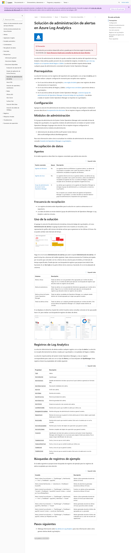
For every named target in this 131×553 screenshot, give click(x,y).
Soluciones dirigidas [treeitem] (10, 61)
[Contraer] (22, 15)
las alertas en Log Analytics (64, 529)
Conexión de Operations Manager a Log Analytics (55, 141)
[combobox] (12, 19)
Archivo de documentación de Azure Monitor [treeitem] (12, 30)
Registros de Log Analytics (116, 32)
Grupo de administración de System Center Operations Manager (42, 187)
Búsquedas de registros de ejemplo (116, 35)
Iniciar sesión (125, 2)
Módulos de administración (116, 25)
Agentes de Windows (41, 168)
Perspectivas (64, 17)
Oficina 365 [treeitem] (10, 94)
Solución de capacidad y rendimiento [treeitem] (13, 87)
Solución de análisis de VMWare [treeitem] (13, 109)
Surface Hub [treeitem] (10, 101)
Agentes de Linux (40, 176)
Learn (36, 17)
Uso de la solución (114, 30)
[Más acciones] (95, 17)
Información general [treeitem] (10, 58)
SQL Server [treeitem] (10, 98)
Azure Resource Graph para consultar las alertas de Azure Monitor (68, 53)
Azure (56, 17)
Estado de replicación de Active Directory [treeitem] (13, 72)
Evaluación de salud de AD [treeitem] (14, 68)
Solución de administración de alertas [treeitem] (14, 78)
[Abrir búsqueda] (119, 2)
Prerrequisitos (113, 20)
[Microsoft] (3, 2)
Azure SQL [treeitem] (9, 82)
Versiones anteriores (46, 17)
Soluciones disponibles (77, 17)
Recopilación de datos (115, 27)
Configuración (113, 23)
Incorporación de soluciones (56, 110)
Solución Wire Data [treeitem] (12, 104)
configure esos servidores (74, 87)
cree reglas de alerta (70, 82)
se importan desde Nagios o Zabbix (52, 63)
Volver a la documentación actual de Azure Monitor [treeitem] (13, 24)
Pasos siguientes (113, 39)
